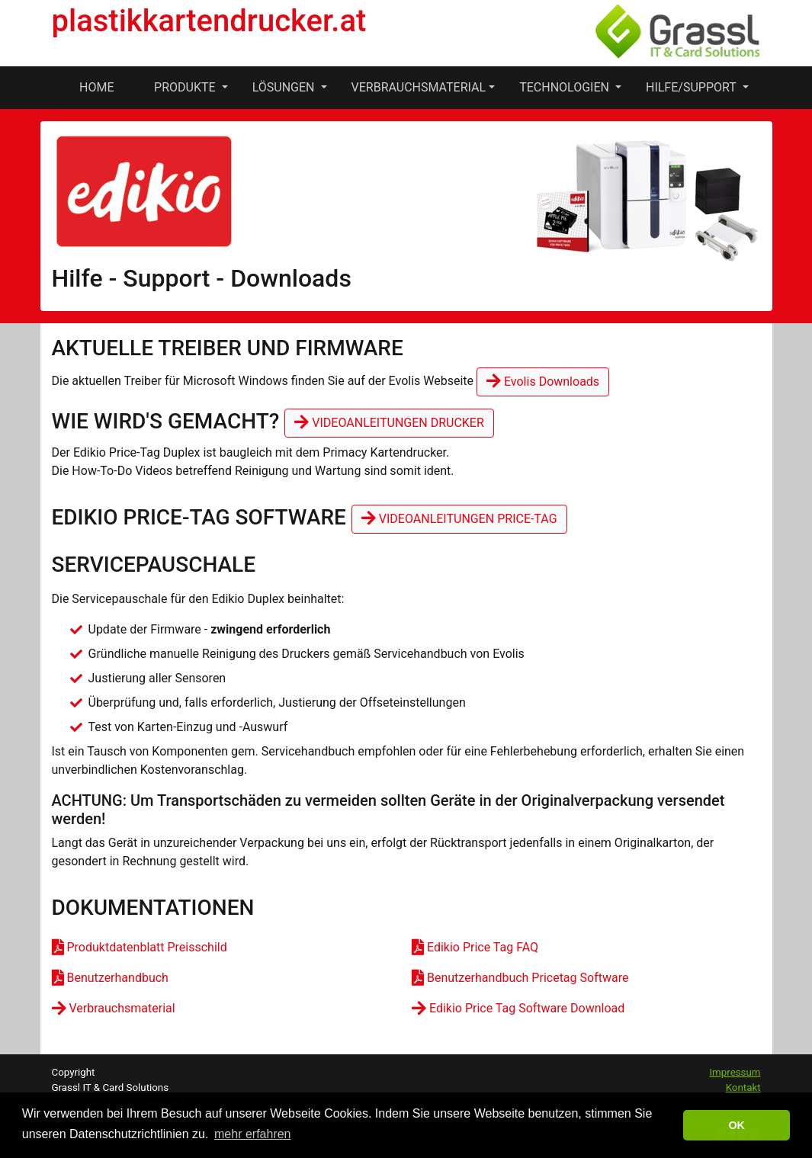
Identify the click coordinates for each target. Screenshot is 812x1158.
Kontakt (743, 1087)
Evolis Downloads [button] (542, 381)
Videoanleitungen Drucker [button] (388, 422)
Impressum (734, 1072)
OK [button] (736, 1125)
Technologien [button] (565, 87)
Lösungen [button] (285, 87)
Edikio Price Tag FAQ (475, 947)
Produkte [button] (186, 87)
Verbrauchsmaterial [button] (418, 87)
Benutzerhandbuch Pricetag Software (520, 977)
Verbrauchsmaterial (113, 1008)
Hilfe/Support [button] (692, 87)
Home (96, 87)
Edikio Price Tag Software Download (518, 1008)
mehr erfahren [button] (252, 1134)
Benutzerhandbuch (110, 977)
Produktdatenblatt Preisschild (139, 947)
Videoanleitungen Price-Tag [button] (459, 519)
